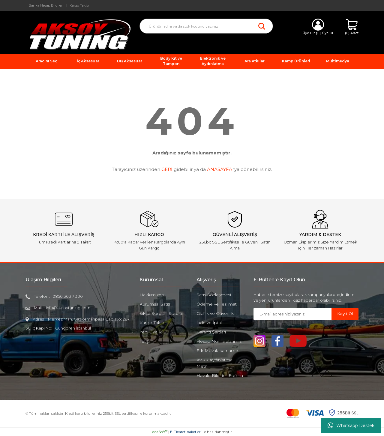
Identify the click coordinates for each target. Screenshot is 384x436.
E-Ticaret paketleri (186, 431)
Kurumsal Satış (155, 304)
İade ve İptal (209, 322)
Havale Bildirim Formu (219, 375)
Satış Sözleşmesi (213, 294)
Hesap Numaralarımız (219, 341)
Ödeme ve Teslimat (216, 304)
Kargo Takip (79, 5)
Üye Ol (327, 33)
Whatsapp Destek (351, 425)
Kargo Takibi (152, 322)
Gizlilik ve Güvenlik (215, 313)
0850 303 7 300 (67, 296)
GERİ (166, 169)
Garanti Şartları (211, 332)
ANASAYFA (219, 169)
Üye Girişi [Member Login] (310, 33)
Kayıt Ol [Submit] (345, 313)
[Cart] (351, 27)
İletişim (147, 341)
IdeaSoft (159, 431)
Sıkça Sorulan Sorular (161, 313)
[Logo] (78, 34)
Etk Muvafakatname (217, 350)
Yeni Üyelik (151, 332)
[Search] (206, 26)
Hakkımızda (152, 294)
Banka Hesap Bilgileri (45, 5)
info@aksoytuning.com (68, 307)
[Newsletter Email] (293, 314)
